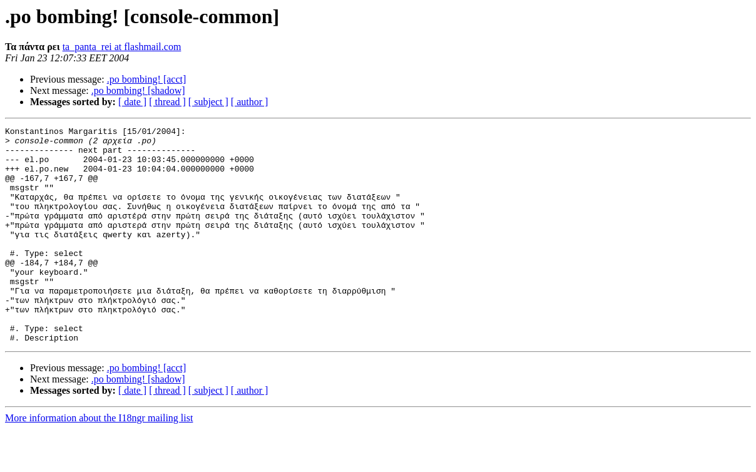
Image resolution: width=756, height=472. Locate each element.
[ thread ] (167, 101)
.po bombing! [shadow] (138, 90)
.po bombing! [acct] (146, 79)
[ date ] (132, 101)
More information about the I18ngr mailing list (99, 461)
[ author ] (249, 101)
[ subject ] (208, 101)
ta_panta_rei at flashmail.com (122, 46)
